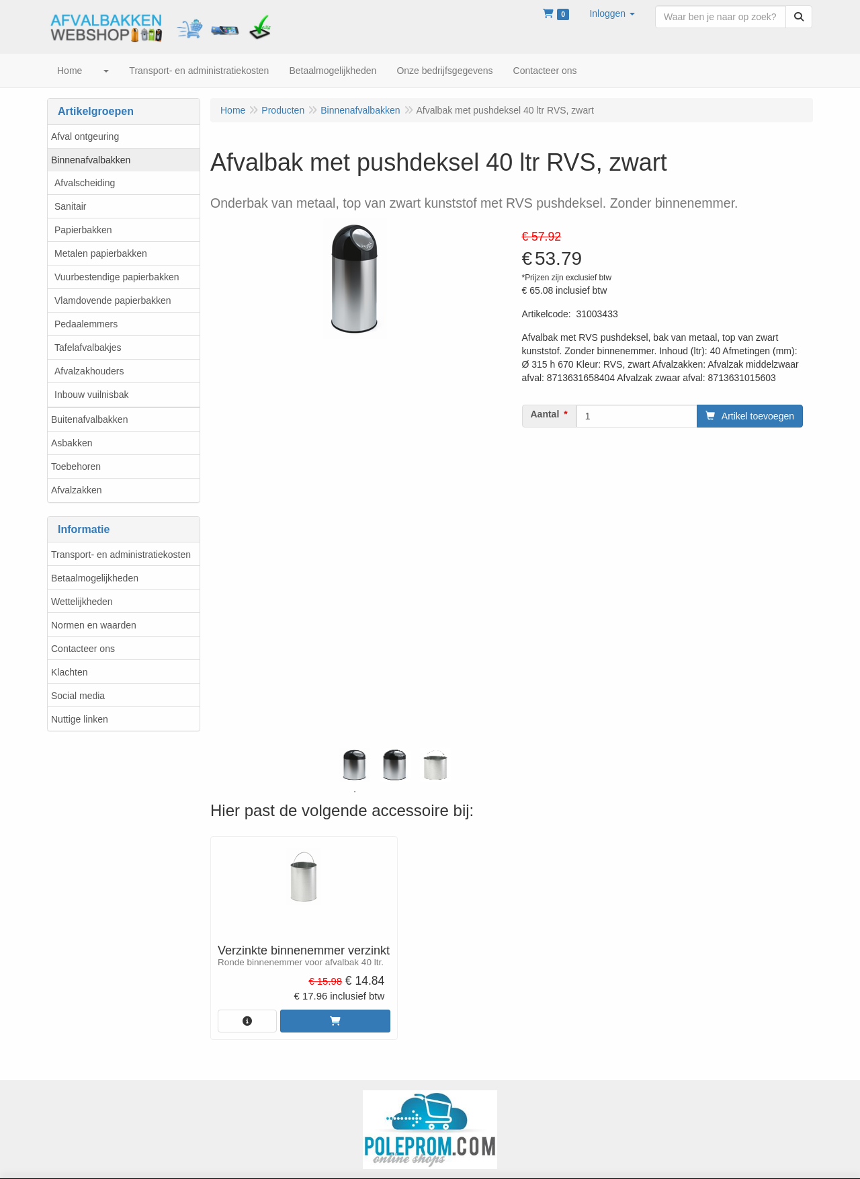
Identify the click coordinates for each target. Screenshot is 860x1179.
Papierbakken (83, 230)
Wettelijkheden (82, 601)
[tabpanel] (354, 765)
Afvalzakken (76, 490)
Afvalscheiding (84, 182)
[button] (612, 13)
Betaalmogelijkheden (94, 578)
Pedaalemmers (86, 324)
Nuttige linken (79, 719)
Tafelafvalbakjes (88, 347)
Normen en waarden (93, 625)
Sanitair (70, 206)
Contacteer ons (83, 648)
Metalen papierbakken (100, 253)
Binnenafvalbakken (90, 160)
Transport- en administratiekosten (121, 554)
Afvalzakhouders (89, 371)
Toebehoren (76, 466)
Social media (78, 695)
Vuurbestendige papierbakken (116, 277)
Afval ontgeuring (85, 136)
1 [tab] (354, 792)
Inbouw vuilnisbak (91, 394)
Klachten (69, 672)
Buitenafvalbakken (89, 419)
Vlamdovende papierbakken (112, 300)
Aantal (545, 414)
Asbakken (71, 443)
